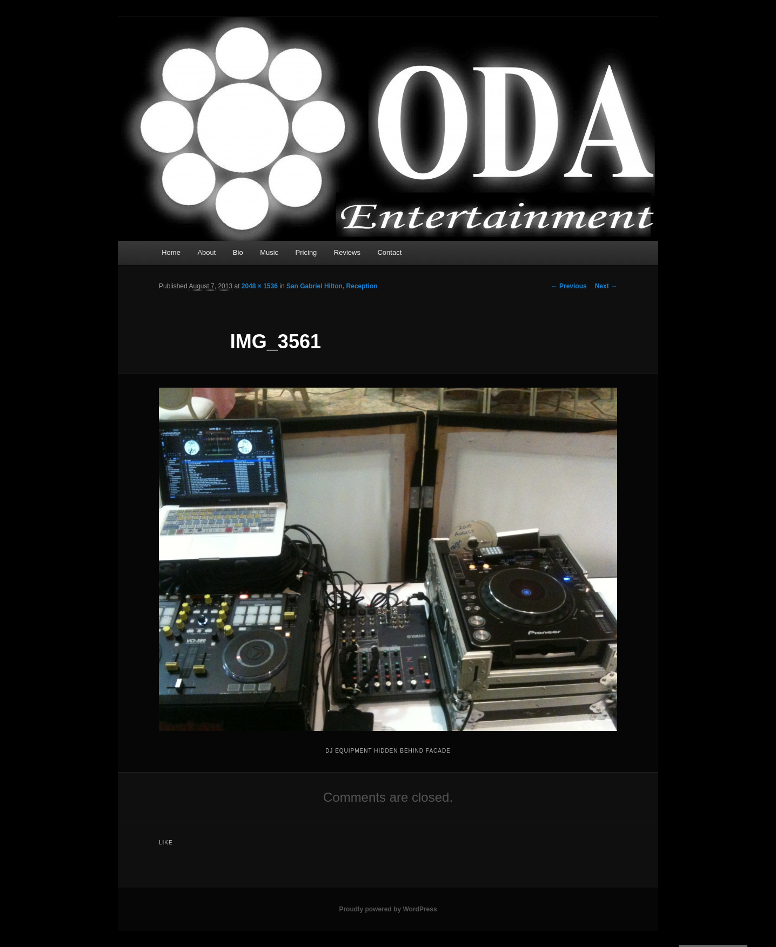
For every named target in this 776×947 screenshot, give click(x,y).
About (206, 252)
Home (171, 252)
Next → (606, 286)
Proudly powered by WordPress (388, 909)
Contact (389, 252)
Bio (238, 252)
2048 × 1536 (260, 286)
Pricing (306, 252)
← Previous (569, 286)
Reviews (347, 252)
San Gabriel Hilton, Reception (332, 286)
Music (269, 252)
